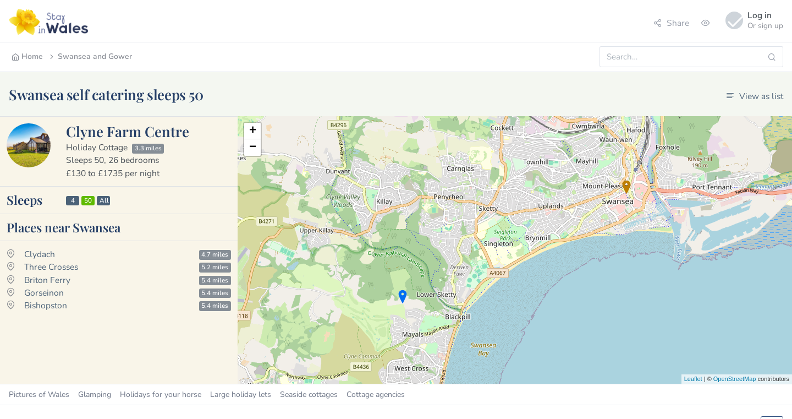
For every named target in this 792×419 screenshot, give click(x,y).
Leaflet (693, 379)
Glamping (94, 394)
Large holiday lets (240, 394)
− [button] (252, 147)
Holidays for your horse (160, 394)
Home (27, 56)
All (104, 200)
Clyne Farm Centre (127, 131)
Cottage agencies (375, 394)
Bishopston (45, 305)
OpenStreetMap (734, 379)
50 (88, 200)
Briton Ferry (47, 280)
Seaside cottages (309, 394)
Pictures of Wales (39, 394)
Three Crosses (51, 267)
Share (671, 23)
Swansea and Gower (90, 56)
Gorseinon (44, 292)
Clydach (39, 254)
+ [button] (252, 131)
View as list (754, 96)
